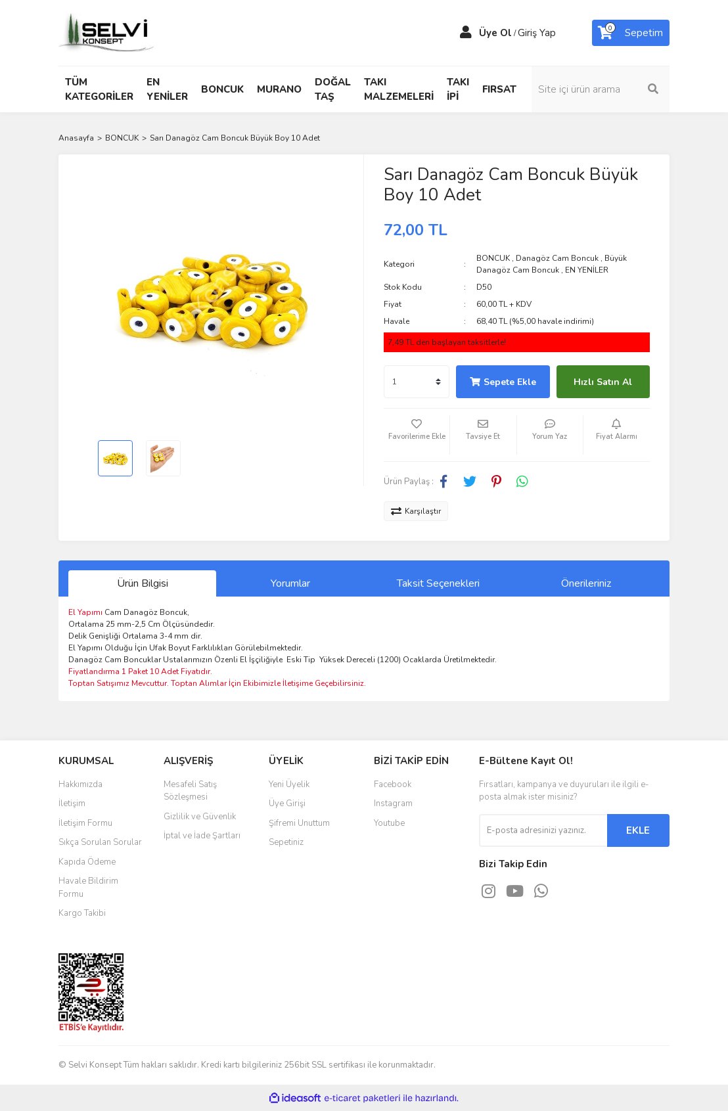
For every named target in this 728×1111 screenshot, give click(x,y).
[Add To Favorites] (416, 435)
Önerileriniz (586, 583)
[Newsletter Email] (543, 830)
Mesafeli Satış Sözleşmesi (190, 791)
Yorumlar (290, 583)
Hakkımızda (80, 784)
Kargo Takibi (82, 913)
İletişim (71, 803)
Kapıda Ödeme (87, 862)
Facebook (392, 784)
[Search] (601, 89)
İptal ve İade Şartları (202, 836)
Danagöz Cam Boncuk (557, 258)
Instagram (393, 803)
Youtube (389, 823)
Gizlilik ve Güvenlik (200, 817)
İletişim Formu (85, 823)
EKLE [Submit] (638, 830)
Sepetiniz (286, 842)
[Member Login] (466, 33)
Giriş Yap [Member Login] (537, 32)
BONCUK (493, 258)
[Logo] (107, 32)
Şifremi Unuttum (299, 823)
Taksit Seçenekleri (438, 583)
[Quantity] (416, 381)
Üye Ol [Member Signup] (495, 32)
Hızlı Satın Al (603, 382)
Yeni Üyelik (289, 784)
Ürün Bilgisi (142, 583)
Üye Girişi (287, 803)
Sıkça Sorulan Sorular (100, 842)
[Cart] (631, 33)
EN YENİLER (586, 270)
